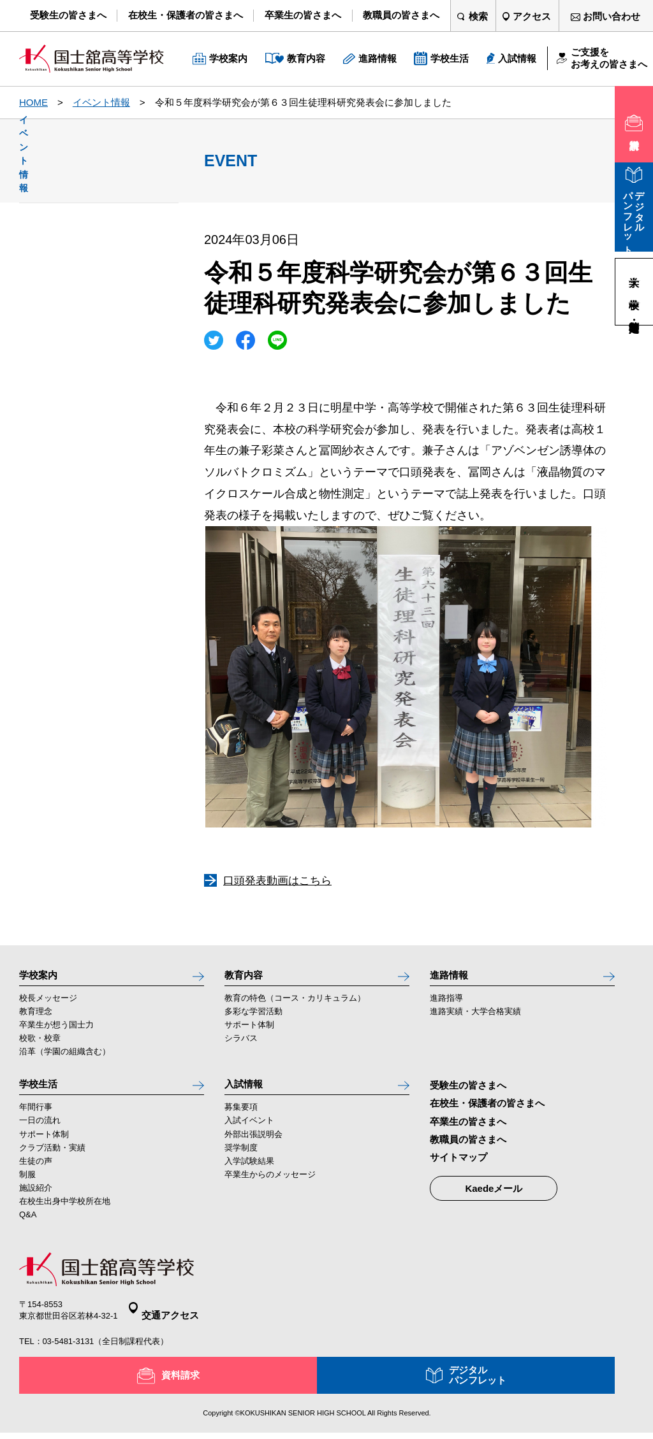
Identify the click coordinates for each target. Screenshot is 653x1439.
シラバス (241, 1045)
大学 (634, 269)
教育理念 (35, 1018)
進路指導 (446, 1005)
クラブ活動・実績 (52, 1161)
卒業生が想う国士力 (56, 1031)
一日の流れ (40, 1134)
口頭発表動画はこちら (277, 881)
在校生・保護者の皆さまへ (487, 1110)
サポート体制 (249, 1031)
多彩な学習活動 (253, 1018)
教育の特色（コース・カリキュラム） (294, 1005)
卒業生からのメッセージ (270, 1187)
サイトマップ (458, 1164)
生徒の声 (35, 1174)
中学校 (634, 291)
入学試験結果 (249, 1174)
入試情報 (247, 1093)
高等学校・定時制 (634, 314)
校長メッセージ (48, 1005)
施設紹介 (35, 1201)
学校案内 (42, 977)
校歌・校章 (40, 1045)
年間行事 (35, 1121)
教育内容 (247, 977)
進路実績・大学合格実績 (475, 1018)
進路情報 (453, 977)
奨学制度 (241, 1161)
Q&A (27, 1228)
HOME (33, 102)
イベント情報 (101, 102)
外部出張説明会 (253, 1147)
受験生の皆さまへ (468, 1092)
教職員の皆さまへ (468, 1145)
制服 (27, 1187)
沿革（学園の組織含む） (64, 1058)
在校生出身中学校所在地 (64, 1214)
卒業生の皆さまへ (468, 1127)
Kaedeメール (493, 1195)
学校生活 (42, 1093)
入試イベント (249, 1134)
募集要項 (241, 1121)
